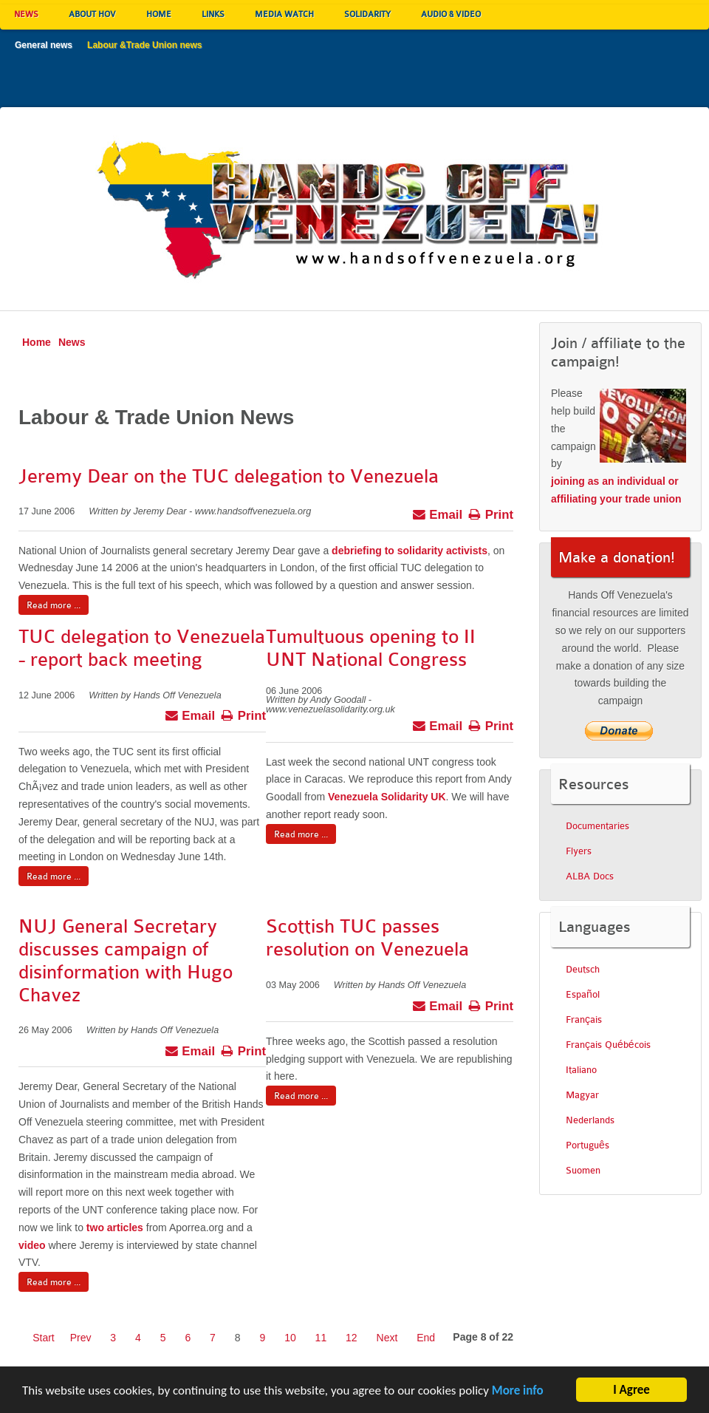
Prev (81, 1338)
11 (321, 1338)
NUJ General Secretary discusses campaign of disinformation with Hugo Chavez (125, 960)
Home (36, 342)
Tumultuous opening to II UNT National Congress (371, 648)
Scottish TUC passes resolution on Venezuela (367, 938)
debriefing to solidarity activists (409, 550)
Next (387, 1338)
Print (490, 513)
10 (290, 1338)
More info (518, 1392)
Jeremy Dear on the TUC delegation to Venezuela (228, 476)
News (72, 342)
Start (43, 1338)
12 (351, 1338)
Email (437, 513)
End (426, 1338)
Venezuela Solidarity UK (387, 797)
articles (125, 1227)
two (95, 1227)
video (32, 1245)
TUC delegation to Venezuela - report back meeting (141, 648)
